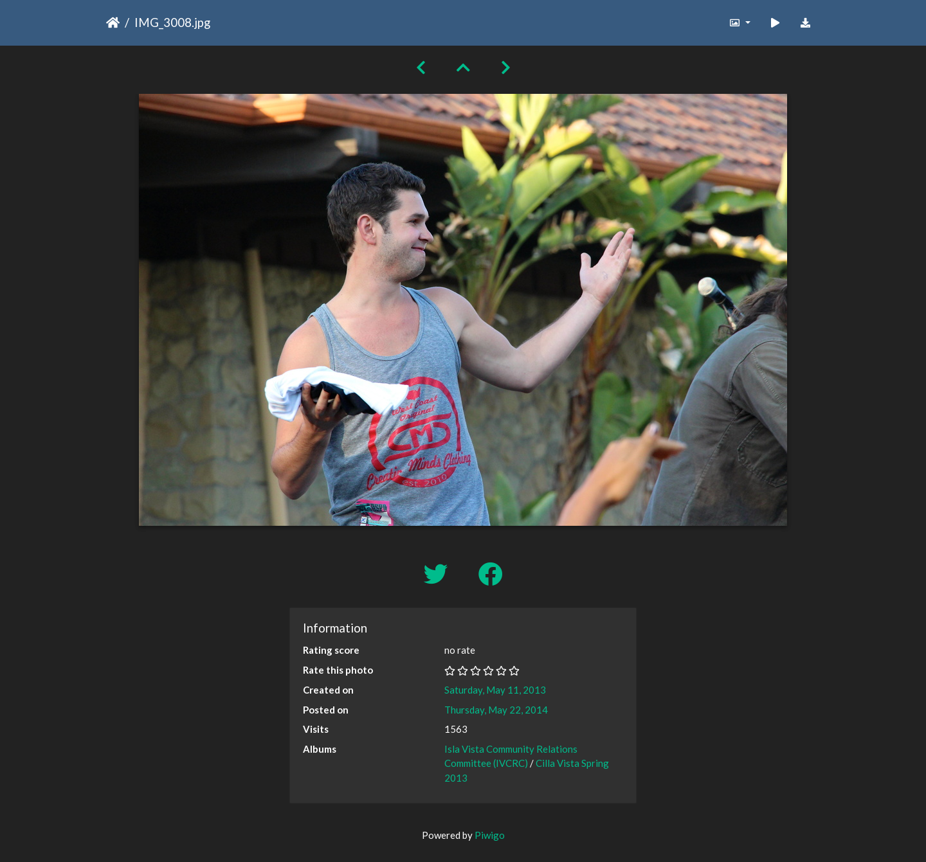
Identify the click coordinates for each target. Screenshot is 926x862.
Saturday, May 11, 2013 (495, 690)
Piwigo (490, 835)
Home (113, 22)
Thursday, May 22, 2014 (496, 709)
